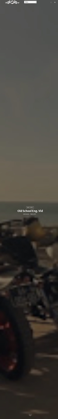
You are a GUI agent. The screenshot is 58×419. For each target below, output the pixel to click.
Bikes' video (30, 207)
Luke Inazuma (26, 214)
